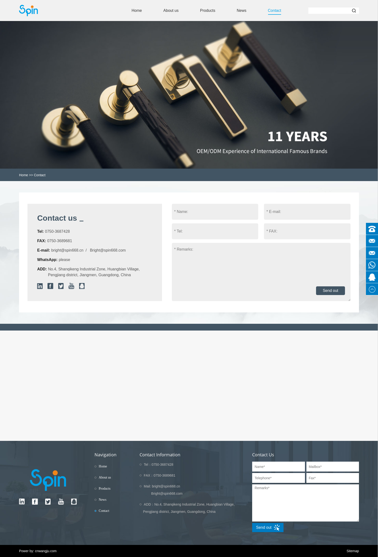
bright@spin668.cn (67, 250)
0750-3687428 (57, 231)
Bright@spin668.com (108, 250)
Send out (330, 291)
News (241, 10)
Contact (274, 10)
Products (207, 10)
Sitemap (353, 551)
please (64, 260)
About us (171, 10)
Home (137, 10)
